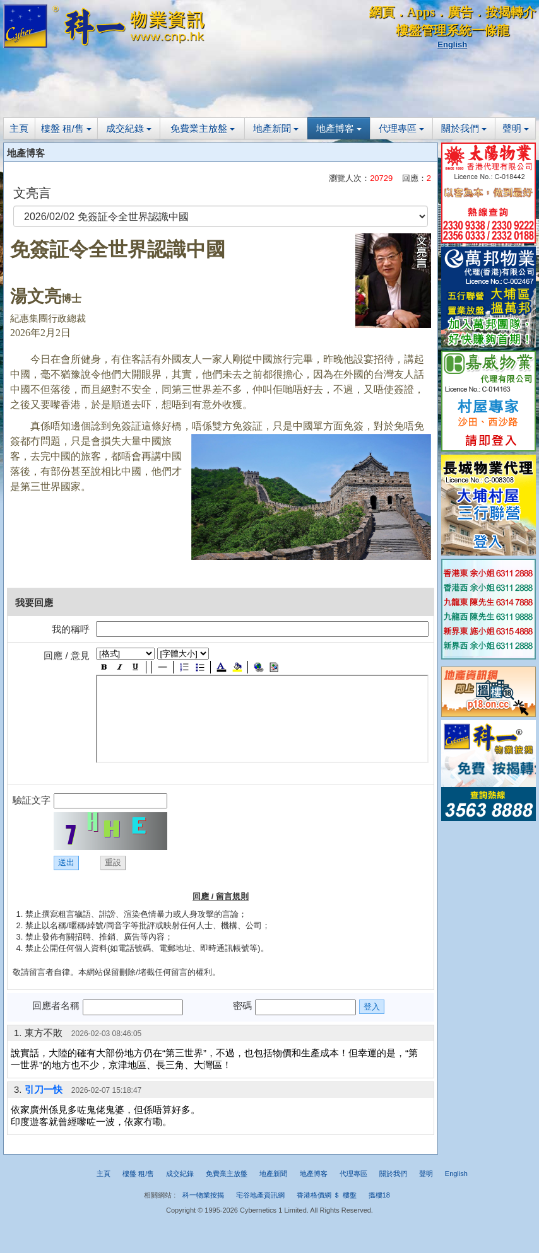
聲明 (515, 128)
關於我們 (464, 128)
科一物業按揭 (203, 1195)
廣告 (460, 12)
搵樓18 (379, 1195)
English (452, 44)
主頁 (18, 128)
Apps (421, 12)
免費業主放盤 (202, 128)
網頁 (381, 12)
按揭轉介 (510, 12)
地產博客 (339, 128)
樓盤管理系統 (433, 30)
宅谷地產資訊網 (260, 1195)
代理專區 (401, 128)
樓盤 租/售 (66, 128)
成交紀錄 (128, 128)
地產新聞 (276, 128)
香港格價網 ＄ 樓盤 (326, 1195)
